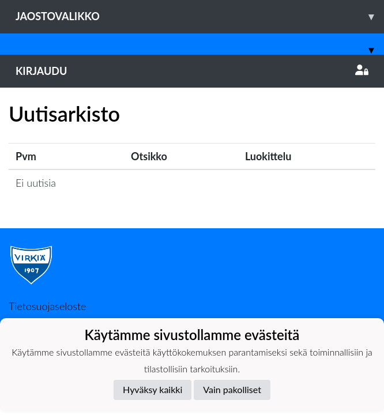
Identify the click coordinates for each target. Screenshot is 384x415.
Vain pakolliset (232, 389)
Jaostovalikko (200, 16)
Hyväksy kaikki (152, 389)
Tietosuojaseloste (47, 306)
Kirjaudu (192, 71)
